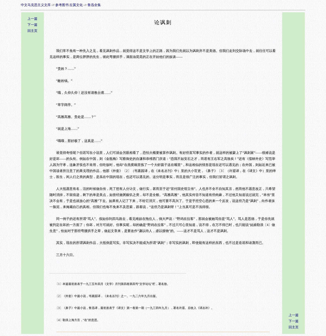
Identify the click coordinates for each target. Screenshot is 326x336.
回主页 (32, 31)
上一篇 (32, 18)
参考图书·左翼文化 (69, 5)
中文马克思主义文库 (36, 5)
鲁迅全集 (94, 5)
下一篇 (32, 24)
